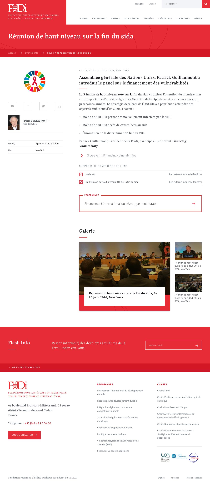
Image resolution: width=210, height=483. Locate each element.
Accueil (12, 53)
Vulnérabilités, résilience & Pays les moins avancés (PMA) (118, 442)
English (152, 3)
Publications (132, 18)
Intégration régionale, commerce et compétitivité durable (115, 409)
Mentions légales (194, 477)
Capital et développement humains (114, 427)
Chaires (115, 18)
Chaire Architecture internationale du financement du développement (176, 415)
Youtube (175, 477)
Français (139, 3)
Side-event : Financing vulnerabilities (108, 155)
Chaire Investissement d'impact (173, 407)
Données (149, 18)
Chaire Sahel (163, 390)
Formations (183, 18)
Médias (198, 18)
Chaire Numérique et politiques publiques (178, 424)
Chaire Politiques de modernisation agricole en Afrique (179, 399)
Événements (165, 18)
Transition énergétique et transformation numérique (117, 419)
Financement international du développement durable (139, 203)
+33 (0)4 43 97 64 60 (38, 423)
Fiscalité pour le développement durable (117, 401)
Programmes (99, 18)
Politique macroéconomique (111, 434)
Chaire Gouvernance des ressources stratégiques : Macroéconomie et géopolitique (174, 434)
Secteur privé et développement (113, 451)
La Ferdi (83, 18)
